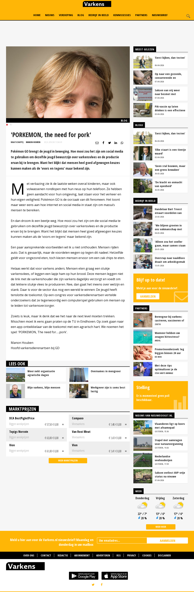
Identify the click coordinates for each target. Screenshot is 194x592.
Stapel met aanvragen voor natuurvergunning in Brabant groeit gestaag (169, 442)
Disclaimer (164, 555)
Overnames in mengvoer (106, 371)
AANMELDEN (167, 541)
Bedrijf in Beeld (98, 15)
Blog (80, 15)
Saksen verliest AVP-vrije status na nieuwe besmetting (170, 474)
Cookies (147, 555)
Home (37, 15)
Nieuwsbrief (160, 15)
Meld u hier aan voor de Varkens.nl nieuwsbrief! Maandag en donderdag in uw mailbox (51, 542)
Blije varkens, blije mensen (43, 387)
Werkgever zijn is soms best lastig (108, 389)
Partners (141, 15)
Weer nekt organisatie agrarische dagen (41, 373)
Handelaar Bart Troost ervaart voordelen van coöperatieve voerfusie (169, 211)
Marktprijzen (22, 409)
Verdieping (66, 15)
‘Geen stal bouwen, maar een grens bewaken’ (170, 168)
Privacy (131, 555)
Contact (46, 555)
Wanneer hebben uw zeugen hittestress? (167, 335)
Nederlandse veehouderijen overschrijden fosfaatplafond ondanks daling (170, 458)
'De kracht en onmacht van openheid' (168, 184)
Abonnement (82, 555)
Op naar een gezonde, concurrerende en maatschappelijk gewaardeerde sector (168, 76)
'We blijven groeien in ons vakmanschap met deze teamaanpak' (168, 227)
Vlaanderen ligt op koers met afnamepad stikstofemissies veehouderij (170, 425)
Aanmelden (148, 296)
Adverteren (103, 555)
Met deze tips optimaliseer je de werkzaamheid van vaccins (166, 367)
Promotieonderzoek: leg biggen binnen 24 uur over (169, 351)
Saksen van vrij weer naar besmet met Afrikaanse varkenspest (169, 92)
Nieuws (49, 15)
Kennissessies (122, 15)
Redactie (63, 555)
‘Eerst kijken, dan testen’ (170, 57)
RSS (119, 555)
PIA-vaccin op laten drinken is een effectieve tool (170, 108)
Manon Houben (33, 142)
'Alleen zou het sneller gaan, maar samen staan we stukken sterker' (170, 243)
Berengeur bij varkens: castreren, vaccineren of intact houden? (169, 318)
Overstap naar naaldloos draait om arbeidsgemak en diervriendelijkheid (170, 260)
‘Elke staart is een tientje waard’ (170, 151)
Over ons (28, 555)
